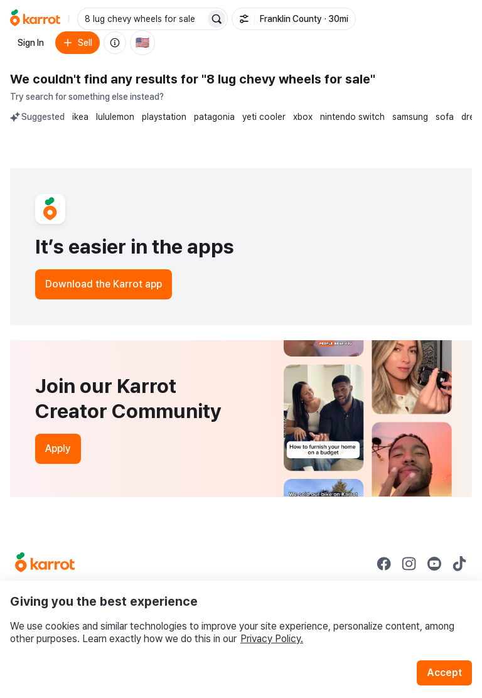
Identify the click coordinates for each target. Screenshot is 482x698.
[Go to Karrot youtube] (434, 563)
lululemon (115, 117)
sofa (445, 117)
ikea (80, 117)
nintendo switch (352, 117)
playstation (164, 117)
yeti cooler (264, 117)
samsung (410, 117)
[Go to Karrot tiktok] (459, 563)
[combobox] (142, 19)
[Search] (216, 19)
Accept (444, 673)
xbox (303, 117)
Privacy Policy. (271, 639)
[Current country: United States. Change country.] (142, 42)
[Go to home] (35, 18)
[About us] (115, 42)
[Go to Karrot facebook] (384, 563)
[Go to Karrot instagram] (409, 563)
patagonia (214, 117)
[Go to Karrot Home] (45, 563)
